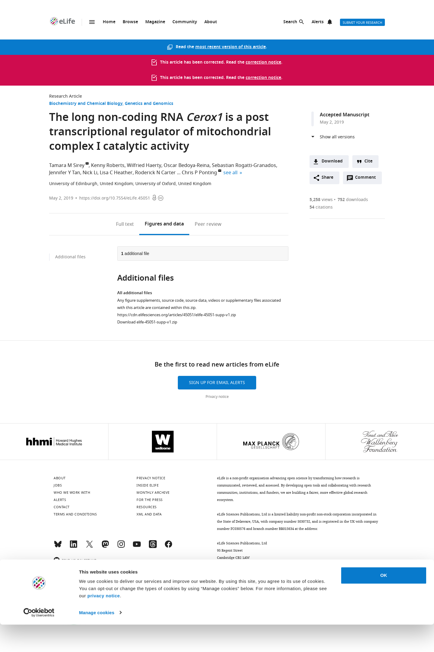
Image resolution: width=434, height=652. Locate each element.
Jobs (58, 485)
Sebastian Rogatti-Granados (244, 165)
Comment (367, 179)
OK (383, 603)
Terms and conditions (75, 514)
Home (109, 22)
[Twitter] (89, 546)
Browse (130, 22)
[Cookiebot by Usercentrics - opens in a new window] (39, 640)
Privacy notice (217, 396)
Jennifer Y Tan (64, 172)
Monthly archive (153, 492)
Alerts (318, 22)
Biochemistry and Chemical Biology (85, 103)
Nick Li (90, 172)
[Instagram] (121, 546)
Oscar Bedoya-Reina (186, 165)
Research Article (65, 96)
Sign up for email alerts (217, 383)
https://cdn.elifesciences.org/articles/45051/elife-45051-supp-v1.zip (176, 315)
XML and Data (149, 514)
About (210, 22)
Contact (62, 507)
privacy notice (103, 623)
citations (321, 207)
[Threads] (153, 546)
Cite (368, 161)
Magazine (155, 22)
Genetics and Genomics (149, 103)
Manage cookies (96, 640)
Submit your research (362, 22)
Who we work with (72, 492)
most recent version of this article (230, 47)
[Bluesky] (58, 546)
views (321, 200)
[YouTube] (137, 546)
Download (332, 161)
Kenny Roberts (107, 165)
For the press (150, 499)
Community (184, 22)
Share (327, 177)
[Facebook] (168, 546)
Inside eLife (148, 485)
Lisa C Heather (116, 172)
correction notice (263, 62)
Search (290, 22)
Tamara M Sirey (66, 165)
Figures (164, 224)
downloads (353, 200)
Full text (125, 224)
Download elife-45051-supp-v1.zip (147, 322)
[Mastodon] (105, 546)
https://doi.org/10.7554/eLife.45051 (114, 198)
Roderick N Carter (155, 172)
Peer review (208, 224)
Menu (92, 22)
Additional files (70, 257)
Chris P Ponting (199, 172)
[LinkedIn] (73, 546)
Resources (147, 507)
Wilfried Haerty (144, 165)
